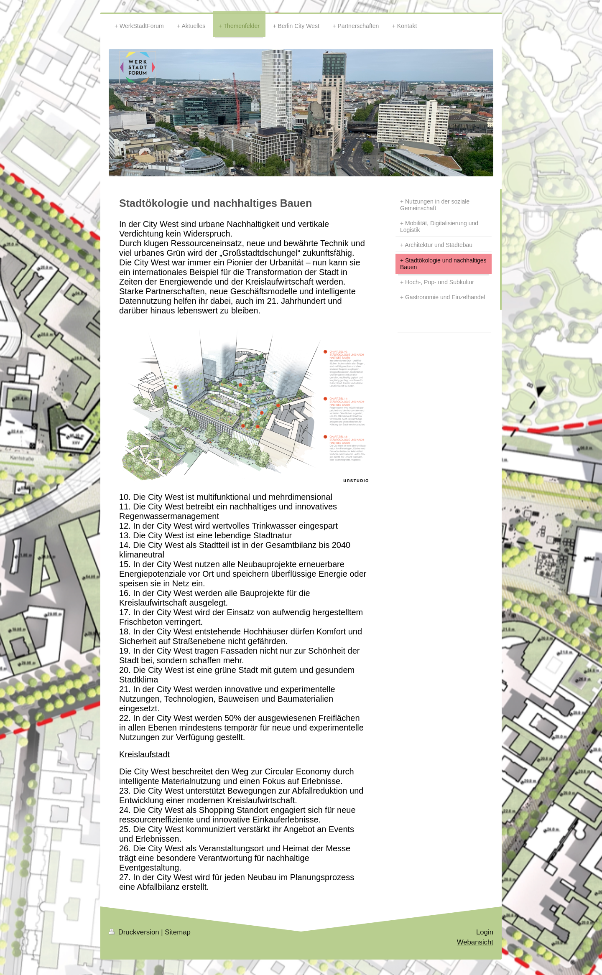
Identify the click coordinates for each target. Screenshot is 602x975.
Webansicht (475, 942)
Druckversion (135, 932)
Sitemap (178, 932)
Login (484, 932)
